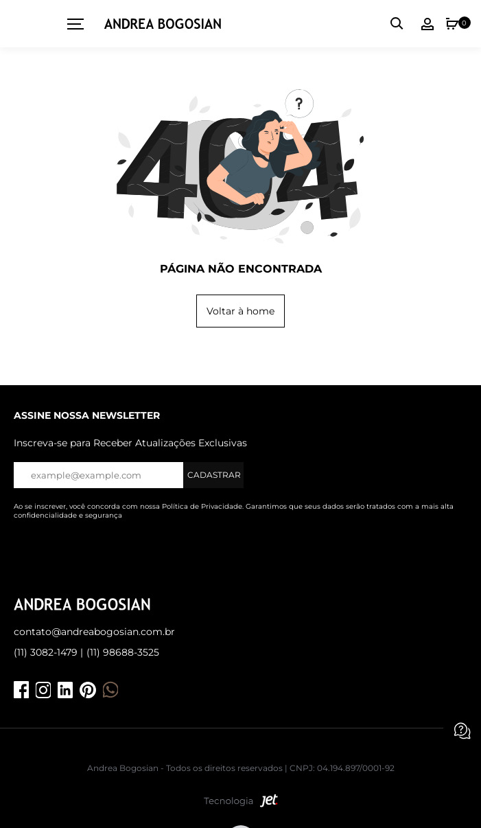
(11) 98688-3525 (122, 652)
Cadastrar (214, 475)
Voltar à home (240, 311)
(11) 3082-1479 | (48, 652)
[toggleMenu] (70, 24)
